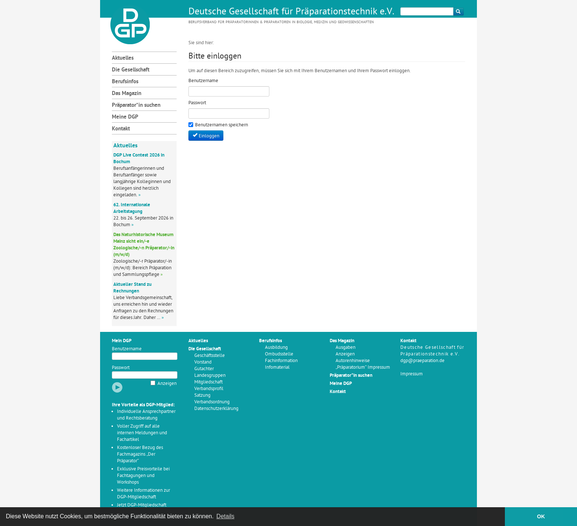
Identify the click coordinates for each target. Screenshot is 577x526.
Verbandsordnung (212, 402)
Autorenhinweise (353, 361)
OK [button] (541, 516)
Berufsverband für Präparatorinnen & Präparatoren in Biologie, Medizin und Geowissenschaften (281, 22)
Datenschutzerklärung (216, 409)
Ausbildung (276, 347)
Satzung (202, 395)
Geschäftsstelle (209, 356)
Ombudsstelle (279, 354)
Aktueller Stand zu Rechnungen (132, 287)
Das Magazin (126, 93)
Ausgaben (345, 347)
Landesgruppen (210, 375)
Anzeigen (167, 384)
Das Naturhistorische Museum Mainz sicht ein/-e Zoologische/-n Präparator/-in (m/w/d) (143, 245)
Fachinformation (281, 361)
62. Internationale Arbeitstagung (131, 208)
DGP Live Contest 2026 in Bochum (138, 158)
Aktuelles (123, 58)
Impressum (411, 374)
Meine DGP (125, 117)
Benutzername (127, 349)
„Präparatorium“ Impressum (363, 367)
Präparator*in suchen (136, 105)
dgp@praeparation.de (422, 361)
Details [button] (225, 516)
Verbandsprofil (208, 389)
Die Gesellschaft (130, 70)
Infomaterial (277, 367)
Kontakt (121, 129)
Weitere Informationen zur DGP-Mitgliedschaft (143, 493)
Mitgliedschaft (208, 382)
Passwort (121, 368)
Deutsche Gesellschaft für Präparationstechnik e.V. (291, 12)
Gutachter (204, 369)
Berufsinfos (125, 81)
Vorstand (203, 362)
